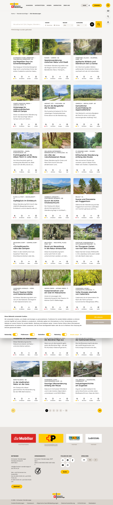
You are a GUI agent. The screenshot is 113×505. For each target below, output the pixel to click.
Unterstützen (40, 5)
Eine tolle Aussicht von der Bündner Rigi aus (55, 344)
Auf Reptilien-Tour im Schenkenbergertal (23, 63)
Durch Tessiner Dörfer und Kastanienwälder (23, 298)
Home (13, 13)
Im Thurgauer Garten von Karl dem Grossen (86, 252)
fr (90, 459)
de (84, 459)
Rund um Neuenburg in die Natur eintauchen (55, 252)
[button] (108, 5)
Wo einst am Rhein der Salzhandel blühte (86, 344)
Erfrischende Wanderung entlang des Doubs (87, 158)
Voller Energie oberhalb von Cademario (87, 298)
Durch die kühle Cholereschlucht (52, 206)
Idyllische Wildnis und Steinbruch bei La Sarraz (87, 63)
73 (66, 417)
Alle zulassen (98, 484)
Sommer (48, 25)
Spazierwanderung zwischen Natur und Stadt (53, 62)
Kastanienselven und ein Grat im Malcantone (55, 296)
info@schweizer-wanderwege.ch (21, 466)
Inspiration (57, 5)
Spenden (97, 5)
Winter (57, 25)
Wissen (49, 5)
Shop (84, 5)
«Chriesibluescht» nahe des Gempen (21, 252)
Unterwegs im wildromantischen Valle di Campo (21, 110)
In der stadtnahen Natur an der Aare (21, 389)
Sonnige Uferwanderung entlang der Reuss (56, 391)
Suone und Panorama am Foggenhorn (86, 204)
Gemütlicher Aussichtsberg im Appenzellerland (84, 109)
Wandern (29, 5)
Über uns (66, 5)
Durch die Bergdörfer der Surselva (54, 108)
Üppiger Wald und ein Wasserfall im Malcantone (22, 343)
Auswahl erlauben (98, 489)
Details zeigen (74, 501)
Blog (65, 471)
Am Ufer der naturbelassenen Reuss (55, 158)
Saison (47, 22)
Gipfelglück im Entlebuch (25, 205)
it (95, 459)
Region (65, 22)
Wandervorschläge (22, 13)
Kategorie (79, 22)
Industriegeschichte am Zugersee (85, 391)
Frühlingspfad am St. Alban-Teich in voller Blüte (21, 159)
